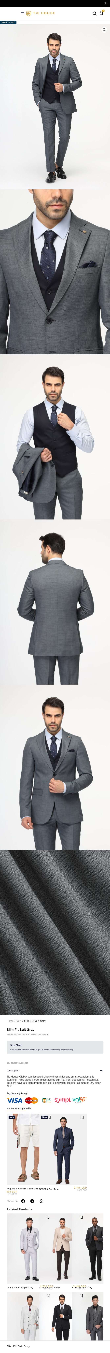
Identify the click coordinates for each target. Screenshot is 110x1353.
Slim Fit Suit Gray (18, 1346)
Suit (18, 1021)
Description (13, 1070)
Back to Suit (8, 22)
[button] (22, 13)
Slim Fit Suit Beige (49, 1288)
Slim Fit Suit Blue (49, 1189)
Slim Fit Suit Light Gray (20, 1288)
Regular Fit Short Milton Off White (26, 1189)
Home (10, 1021)
